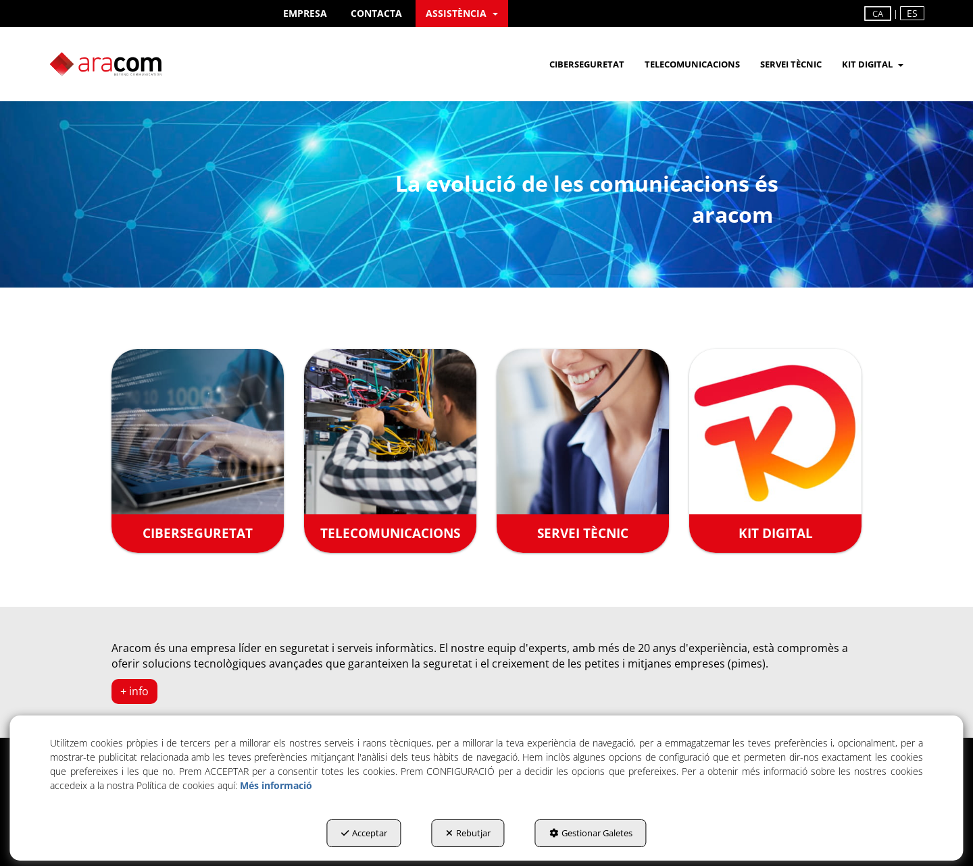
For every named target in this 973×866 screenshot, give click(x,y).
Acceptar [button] (364, 833)
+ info (134, 691)
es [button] (912, 13)
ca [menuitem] (877, 13)
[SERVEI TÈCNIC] (583, 451)
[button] (305, 13)
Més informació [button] (276, 785)
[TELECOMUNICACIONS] (390, 451)
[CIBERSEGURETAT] (197, 451)
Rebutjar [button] (468, 833)
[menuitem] (305, 13)
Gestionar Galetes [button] (590, 833)
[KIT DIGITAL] (775, 451)
